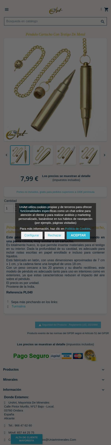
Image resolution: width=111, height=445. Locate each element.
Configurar (31, 235)
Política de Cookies (77, 228)
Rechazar (54, 235)
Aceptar (78, 235)
